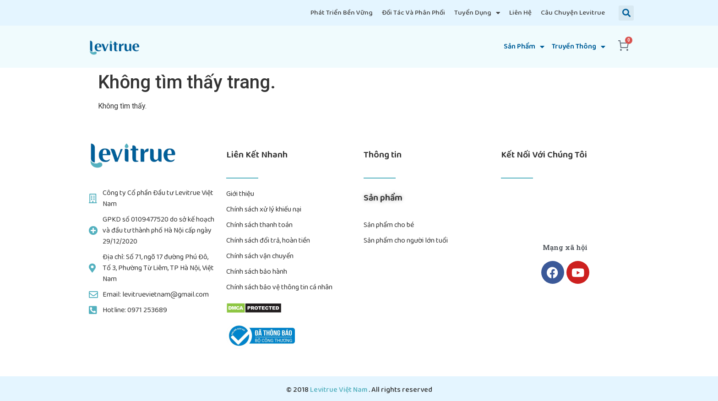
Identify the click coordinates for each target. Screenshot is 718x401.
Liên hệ (520, 12)
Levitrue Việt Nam (339, 390)
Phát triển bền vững (341, 12)
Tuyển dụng (477, 13)
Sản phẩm (524, 46)
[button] (626, 13)
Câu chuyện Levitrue (573, 12)
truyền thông (578, 46)
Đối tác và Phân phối (413, 12)
